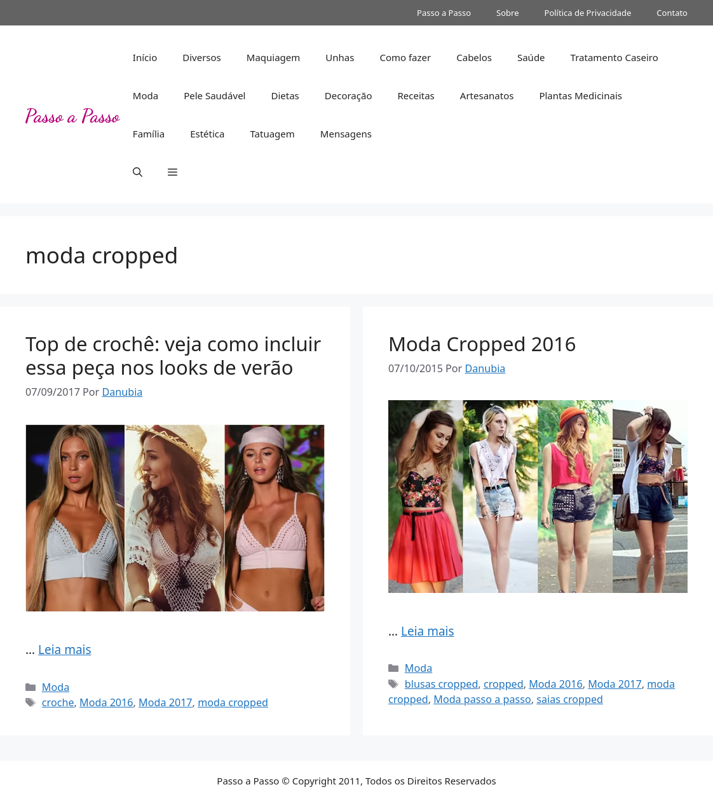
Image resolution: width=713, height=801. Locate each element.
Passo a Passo (444, 12)
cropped (504, 684)
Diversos (201, 57)
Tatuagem (272, 133)
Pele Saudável (214, 95)
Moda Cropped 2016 (482, 343)
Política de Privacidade (588, 12)
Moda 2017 (166, 702)
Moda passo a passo (482, 699)
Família (149, 133)
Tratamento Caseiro (614, 57)
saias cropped (569, 699)
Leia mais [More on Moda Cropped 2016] (427, 631)
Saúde (531, 57)
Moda (145, 95)
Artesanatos (487, 95)
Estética (207, 133)
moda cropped (233, 702)
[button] (137, 172)
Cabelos (474, 57)
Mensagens (346, 133)
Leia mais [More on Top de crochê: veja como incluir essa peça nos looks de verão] (65, 649)
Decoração (348, 95)
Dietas (285, 95)
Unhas (339, 57)
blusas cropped (442, 684)
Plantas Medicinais (580, 95)
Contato (672, 12)
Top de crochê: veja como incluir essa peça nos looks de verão (173, 355)
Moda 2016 (106, 702)
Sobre (507, 12)
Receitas (415, 95)
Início (145, 57)
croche (58, 702)
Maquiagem (274, 57)
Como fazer (405, 57)
